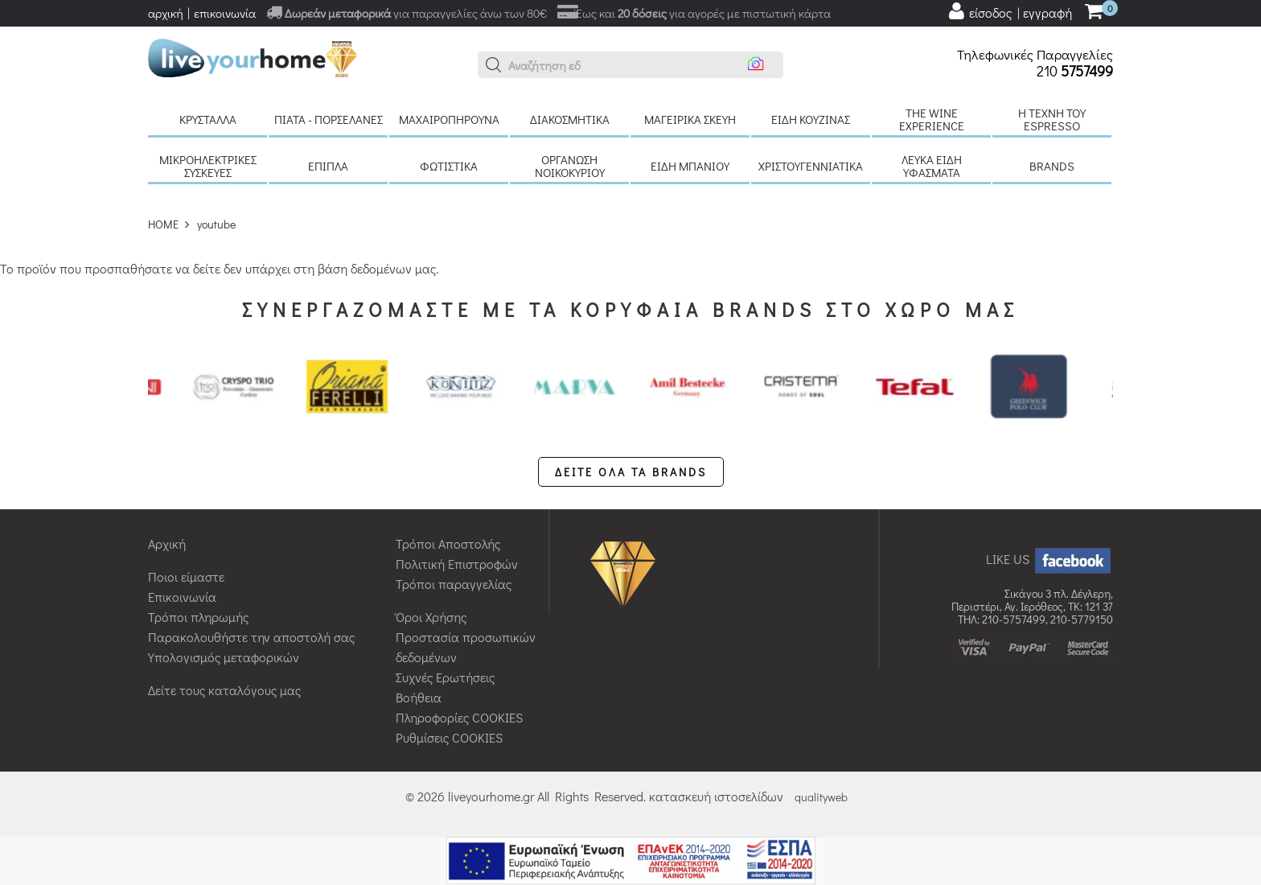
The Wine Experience (931, 119)
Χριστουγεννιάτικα (810, 166)
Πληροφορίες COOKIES (459, 717)
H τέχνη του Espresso (1052, 119)
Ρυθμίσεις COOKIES (449, 737)
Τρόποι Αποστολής (448, 543)
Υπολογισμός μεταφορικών (223, 656)
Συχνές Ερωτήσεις (445, 677)
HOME (163, 224)
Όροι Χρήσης (431, 616)
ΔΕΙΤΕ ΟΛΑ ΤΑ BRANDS (631, 472)
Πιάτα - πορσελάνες (328, 119)
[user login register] (1009, 11)
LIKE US (1049, 558)
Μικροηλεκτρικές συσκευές (208, 165)
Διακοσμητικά (570, 119)
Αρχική (167, 543)
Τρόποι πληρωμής (198, 616)
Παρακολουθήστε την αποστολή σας (251, 636)
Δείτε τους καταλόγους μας (224, 689)
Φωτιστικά (449, 166)
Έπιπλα (328, 166)
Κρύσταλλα (207, 119)
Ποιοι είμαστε (186, 576)
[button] (494, 65)
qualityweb (821, 797)
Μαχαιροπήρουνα (449, 119)
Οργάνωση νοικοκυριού (570, 165)
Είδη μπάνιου (690, 166)
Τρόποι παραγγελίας (453, 583)
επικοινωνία (225, 13)
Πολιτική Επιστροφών (457, 563)
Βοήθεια (419, 697)
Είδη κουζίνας (810, 119)
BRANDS (1051, 166)
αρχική (165, 13)
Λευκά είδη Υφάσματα (932, 165)
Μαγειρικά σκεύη (690, 119)
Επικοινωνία (182, 596)
